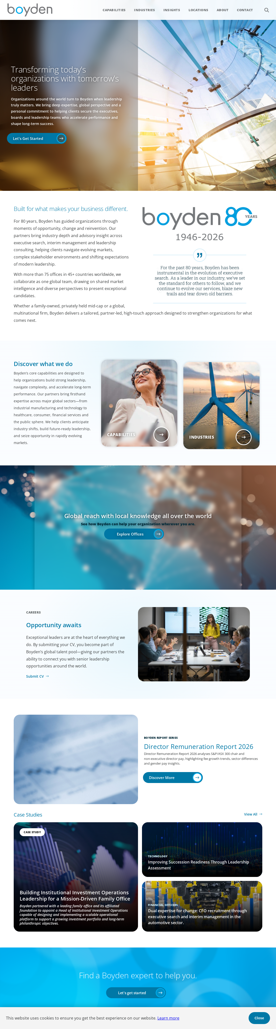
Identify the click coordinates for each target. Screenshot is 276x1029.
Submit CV (35, 676)
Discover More (162, 777)
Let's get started (132, 992)
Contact (245, 10)
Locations (198, 10)
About (222, 10)
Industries (144, 10)
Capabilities (114, 10)
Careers (33, 612)
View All (250, 814)
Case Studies (28, 814)
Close (259, 1018)
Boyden (30, 10)
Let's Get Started (28, 138)
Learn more (168, 1018)
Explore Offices (130, 534)
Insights (171, 10)
